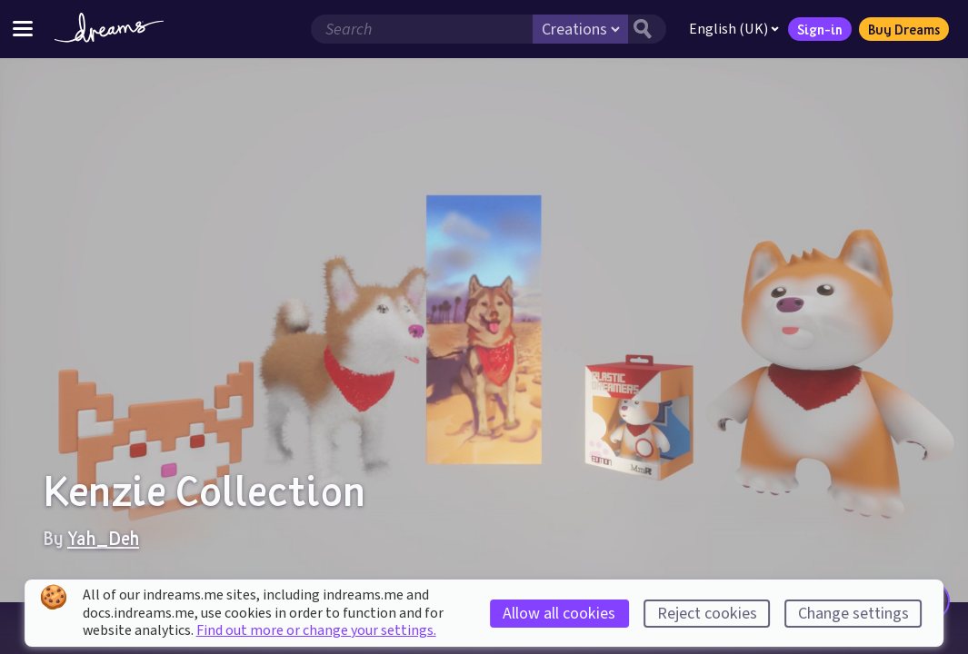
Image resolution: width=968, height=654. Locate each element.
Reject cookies (707, 613)
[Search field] (422, 29)
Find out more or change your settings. (316, 630)
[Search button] (647, 29)
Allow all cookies (559, 613)
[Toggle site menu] (22, 28)
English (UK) (734, 29)
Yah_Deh (103, 538)
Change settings (853, 613)
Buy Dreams (904, 29)
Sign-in (820, 29)
